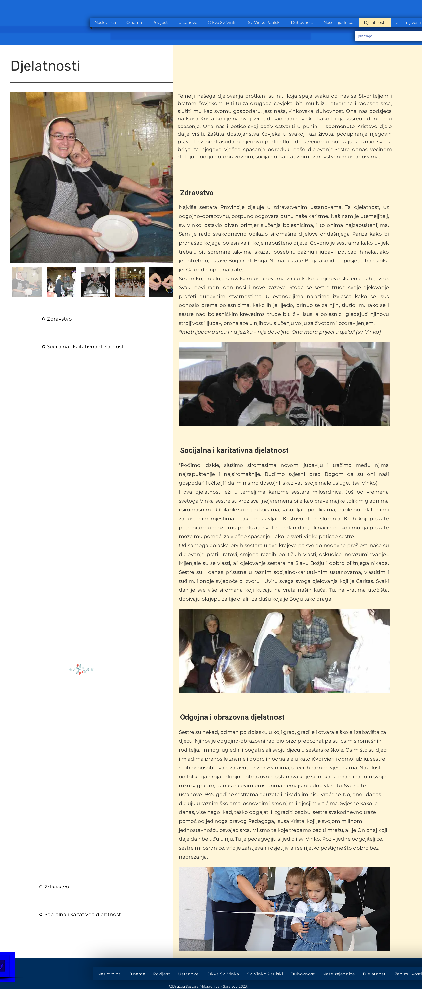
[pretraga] (386, 36)
